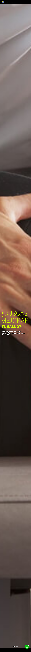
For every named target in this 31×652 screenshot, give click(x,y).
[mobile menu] (29, 2)
